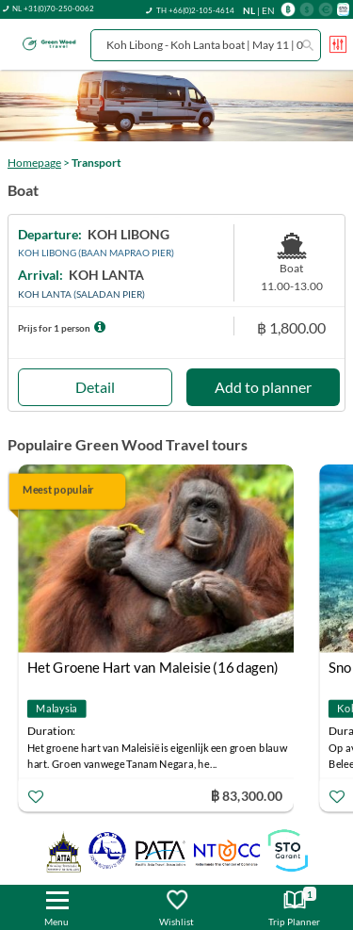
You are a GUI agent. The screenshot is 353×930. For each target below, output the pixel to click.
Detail (95, 387)
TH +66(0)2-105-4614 (195, 10)
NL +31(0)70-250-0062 (53, 8)
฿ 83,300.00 (246, 796)
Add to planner (263, 387)
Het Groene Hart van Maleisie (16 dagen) (153, 667)
